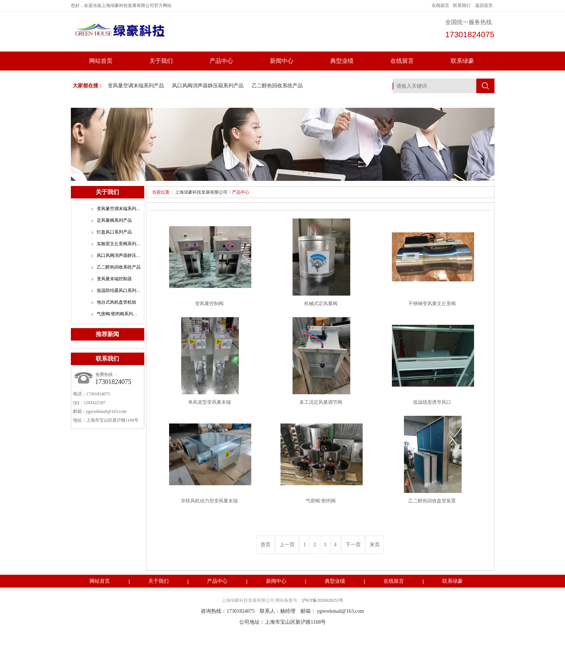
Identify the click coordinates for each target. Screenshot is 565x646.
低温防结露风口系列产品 (119, 290)
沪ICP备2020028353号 (323, 600)
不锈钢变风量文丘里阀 (432, 303)
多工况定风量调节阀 (320, 402)
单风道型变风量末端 (209, 402)
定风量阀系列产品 (114, 220)
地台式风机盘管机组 (116, 302)
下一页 (353, 544)
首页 (265, 544)
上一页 (287, 544)
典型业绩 (342, 61)
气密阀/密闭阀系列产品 (119, 313)
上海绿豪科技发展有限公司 (201, 192)
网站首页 (100, 61)
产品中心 (221, 61)
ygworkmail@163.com (106, 411)
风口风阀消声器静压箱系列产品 (208, 85)
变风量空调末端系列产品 (136, 85)
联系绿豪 (462, 61)
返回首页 (484, 5)
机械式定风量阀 (320, 303)
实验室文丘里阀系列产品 (119, 243)
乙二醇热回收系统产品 (277, 85)
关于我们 (161, 61)
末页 (375, 544)
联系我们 (461, 5)
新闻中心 (281, 61)
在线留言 (440, 5)
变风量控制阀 (209, 303)
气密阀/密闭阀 (321, 500)
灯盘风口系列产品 (114, 232)
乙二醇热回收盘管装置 (432, 500)
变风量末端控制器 (114, 278)
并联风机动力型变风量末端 (209, 500)
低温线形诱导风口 (432, 402)
